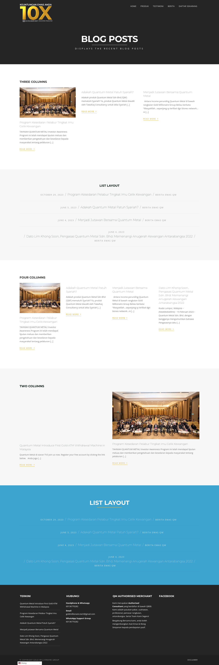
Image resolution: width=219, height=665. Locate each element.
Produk (145, 6)
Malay (22, 663)
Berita (171, 6)
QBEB (148, 606)
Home (133, 6)
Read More (27, 149)
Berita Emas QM (166, 194)
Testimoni (158, 6)
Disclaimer (193, 660)
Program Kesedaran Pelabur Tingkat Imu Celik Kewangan (109, 194)
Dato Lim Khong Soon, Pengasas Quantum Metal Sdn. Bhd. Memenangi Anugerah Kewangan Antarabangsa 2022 (109, 236)
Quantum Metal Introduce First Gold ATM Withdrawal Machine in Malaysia (38, 605)
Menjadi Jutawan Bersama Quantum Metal (109, 220)
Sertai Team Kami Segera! (137, 616)
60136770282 (72, 606)
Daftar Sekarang (188, 6)
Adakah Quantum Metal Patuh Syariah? (107, 92)
